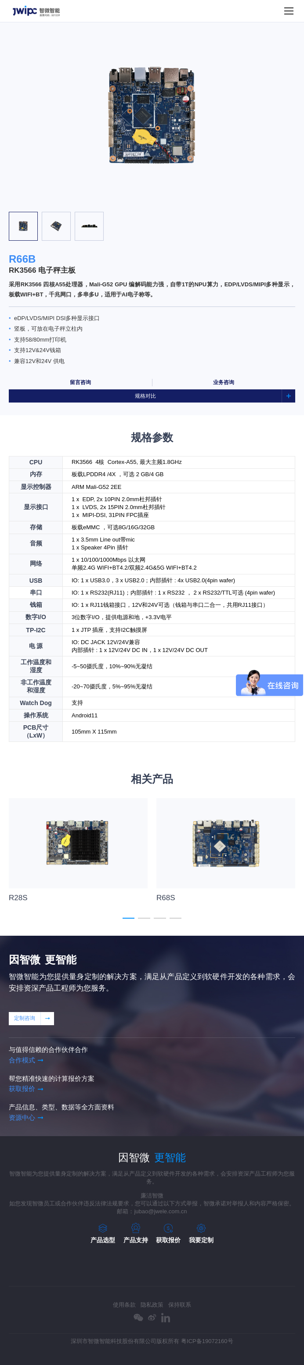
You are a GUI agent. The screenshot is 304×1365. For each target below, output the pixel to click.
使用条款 (124, 1304)
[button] (129, 918)
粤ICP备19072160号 (207, 1341)
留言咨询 (80, 382)
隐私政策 (152, 1304)
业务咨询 (223, 382)
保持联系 (179, 1304)
